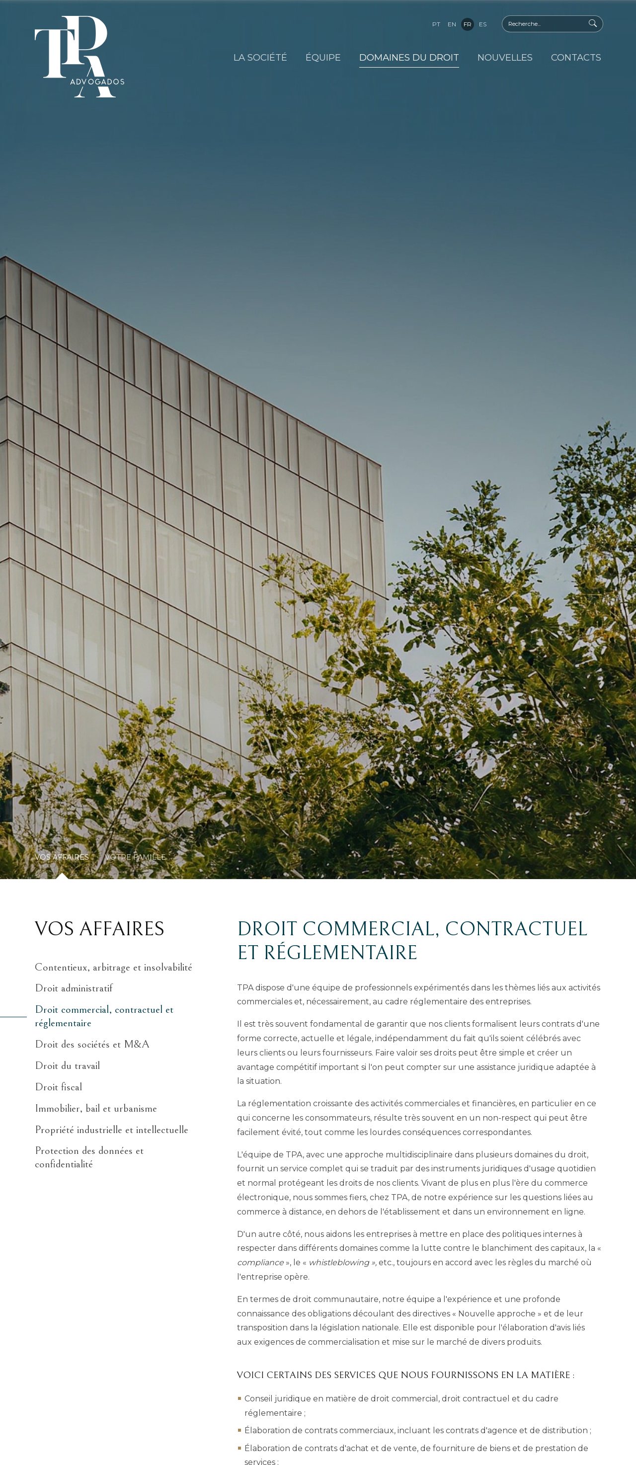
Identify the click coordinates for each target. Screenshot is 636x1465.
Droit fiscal (58, 1087)
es (482, 24)
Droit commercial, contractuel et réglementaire (104, 1016)
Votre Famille (135, 857)
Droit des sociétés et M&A (92, 1044)
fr (468, 24)
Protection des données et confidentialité (89, 1157)
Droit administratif (73, 988)
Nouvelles (505, 57)
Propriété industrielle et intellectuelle (111, 1130)
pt (436, 24)
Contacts (576, 57)
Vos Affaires (62, 857)
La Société (260, 57)
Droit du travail (67, 1065)
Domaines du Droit (409, 57)
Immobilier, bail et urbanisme (96, 1108)
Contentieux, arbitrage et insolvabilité (113, 967)
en (452, 24)
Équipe (323, 57)
